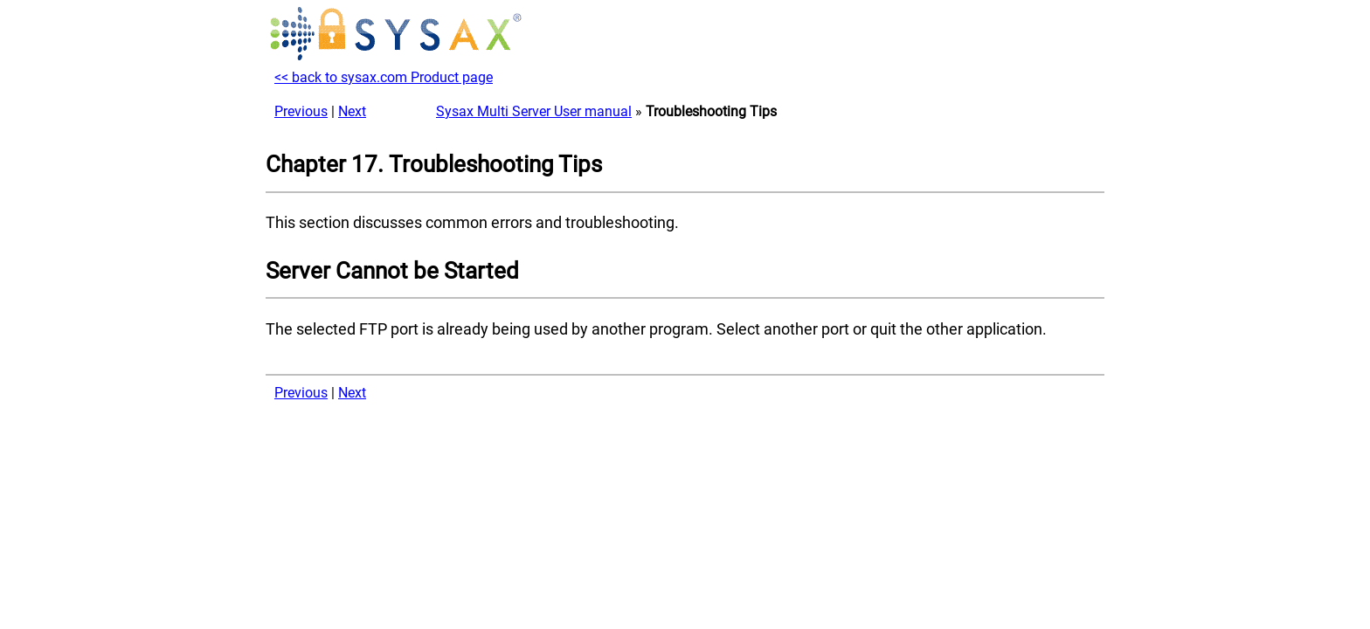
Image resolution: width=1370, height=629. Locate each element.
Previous (301, 111)
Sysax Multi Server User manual (534, 111)
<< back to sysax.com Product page (383, 77)
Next (352, 111)
